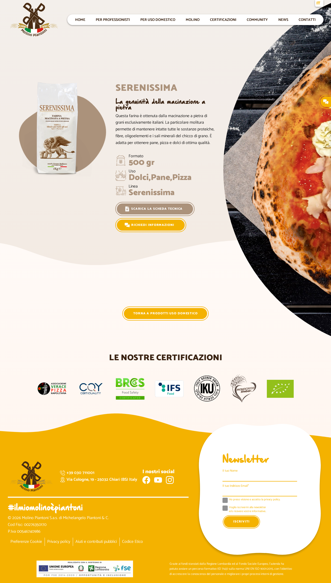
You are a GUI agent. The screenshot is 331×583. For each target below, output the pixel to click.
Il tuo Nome (230, 470)
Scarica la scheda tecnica (154, 209)
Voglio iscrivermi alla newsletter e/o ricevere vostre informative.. (247, 510)
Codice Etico (132, 541)
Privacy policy (58, 541)
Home (80, 19)
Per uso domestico (157, 19)
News (283, 19)
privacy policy (272, 499)
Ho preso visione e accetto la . (254, 500)
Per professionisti (113, 19)
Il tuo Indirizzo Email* (235, 485)
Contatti (307, 19)
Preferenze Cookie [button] (26, 541)
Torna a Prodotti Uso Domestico (165, 313)
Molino (193, 19)
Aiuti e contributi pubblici (96, 541)
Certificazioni (223, 19)
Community (257, 19)
